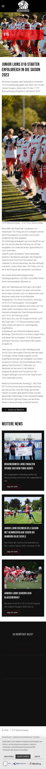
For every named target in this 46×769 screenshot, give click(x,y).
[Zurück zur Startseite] (23, 6)
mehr (37, 756)
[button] (3, 6)
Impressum (7, 737)
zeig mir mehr (12, 486)
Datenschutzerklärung (22, 737)
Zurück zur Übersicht (14, 409)
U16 (6, 34)
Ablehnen (9, 756)
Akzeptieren (23, 756)
